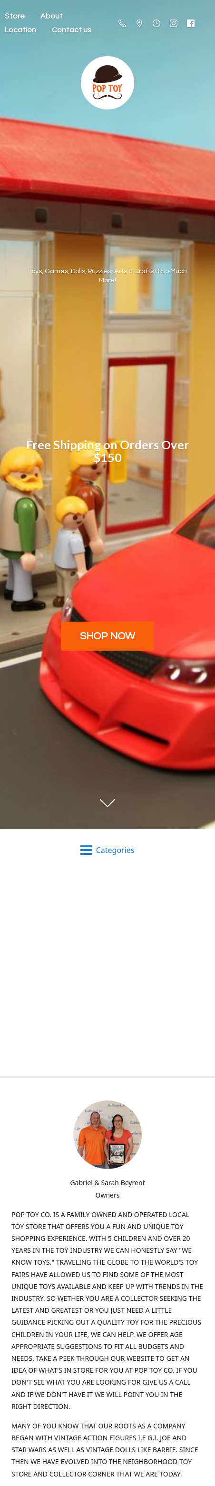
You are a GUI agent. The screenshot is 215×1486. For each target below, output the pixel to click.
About (51, 16)
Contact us (71, 30)
